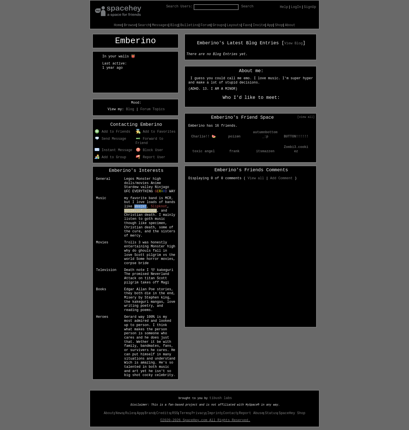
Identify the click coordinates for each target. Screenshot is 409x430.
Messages (160, 25)
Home (118, 25)
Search (247, 7)
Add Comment (281, 178)
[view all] (306, 117)
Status (271, 413)
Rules (130, 413)
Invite (259, 25)
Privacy (198, 413)
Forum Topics (152, 109)
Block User (149, 150)
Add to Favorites (156, 132)
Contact (230, 413)
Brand (150, 413)
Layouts (234, 25)
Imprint (214, 413)
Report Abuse (251, 413)
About (290, 25)
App (270, 25)
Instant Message (113, 150)
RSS (175, 413)
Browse (130, 25)
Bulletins (189, 25)
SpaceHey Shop (292, 413)
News (119, 413)
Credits (163, 413)
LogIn (296, 7)
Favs (247, 25)
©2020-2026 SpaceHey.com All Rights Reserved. (205, 420)
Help (284, 7)
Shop (279, 25)
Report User (150, 157)
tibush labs (220, 398)
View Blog (293, 43)
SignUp (310, 7)
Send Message (110, 139)
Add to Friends (112, 132)
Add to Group (110, 157)
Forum (206, 25)
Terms (185, 413)
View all (256, 178)
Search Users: (179, 7)
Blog (174, 25)
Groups (218, 25)
